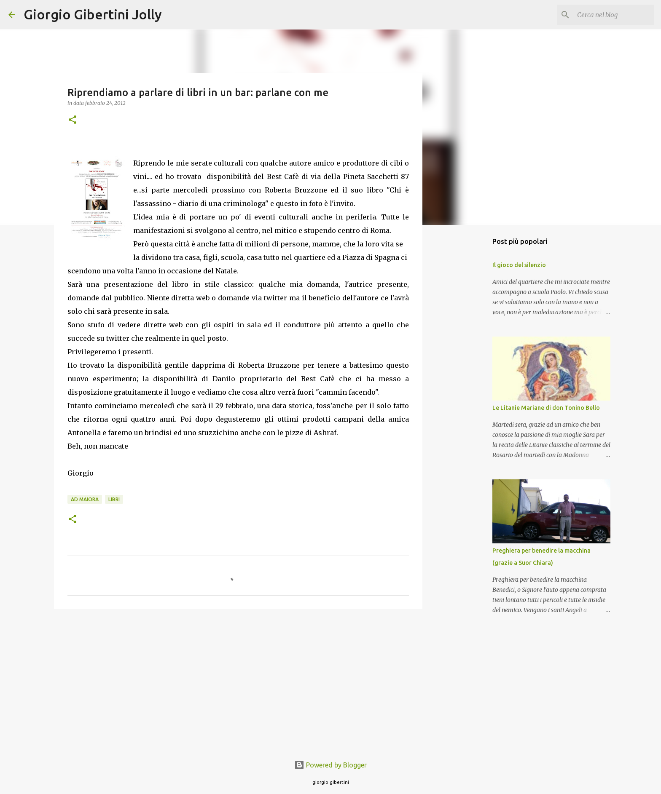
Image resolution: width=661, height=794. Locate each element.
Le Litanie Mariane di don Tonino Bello (546, 407)
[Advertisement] (238, 681)
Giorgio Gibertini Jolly (93, 14)
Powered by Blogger (330, 765)
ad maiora (85, 499)
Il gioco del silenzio (519, 265)
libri (114, 499)
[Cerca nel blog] (610, 15)
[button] (72, 120)
